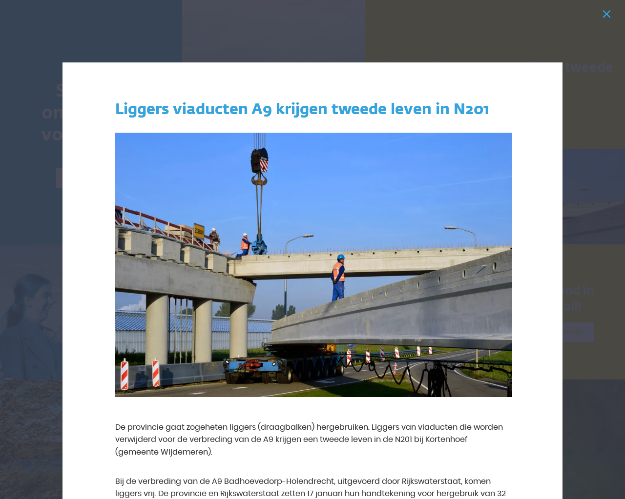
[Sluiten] (608, 16)
